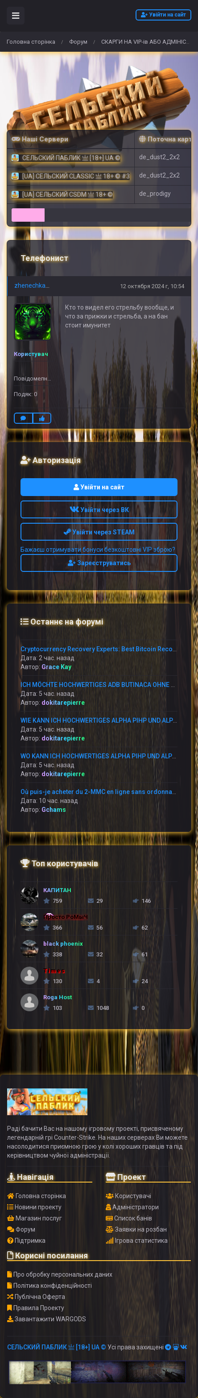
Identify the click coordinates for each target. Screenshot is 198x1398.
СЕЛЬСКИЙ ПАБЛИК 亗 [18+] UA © (56, 1347)
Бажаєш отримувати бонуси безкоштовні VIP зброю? (98, 549)
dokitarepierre (63, 702)
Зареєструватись (99, 563)
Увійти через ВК (99, 509)
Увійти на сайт (163, 15)
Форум (78, 41)
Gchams (53, 809)
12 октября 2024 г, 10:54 (152, 286)
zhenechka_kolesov (42, 285)
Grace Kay (56, 666)
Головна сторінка (31, 41)
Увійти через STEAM (99, 532)
